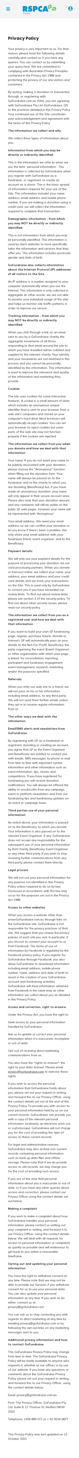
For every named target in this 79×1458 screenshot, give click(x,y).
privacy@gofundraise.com (26, 1072)
